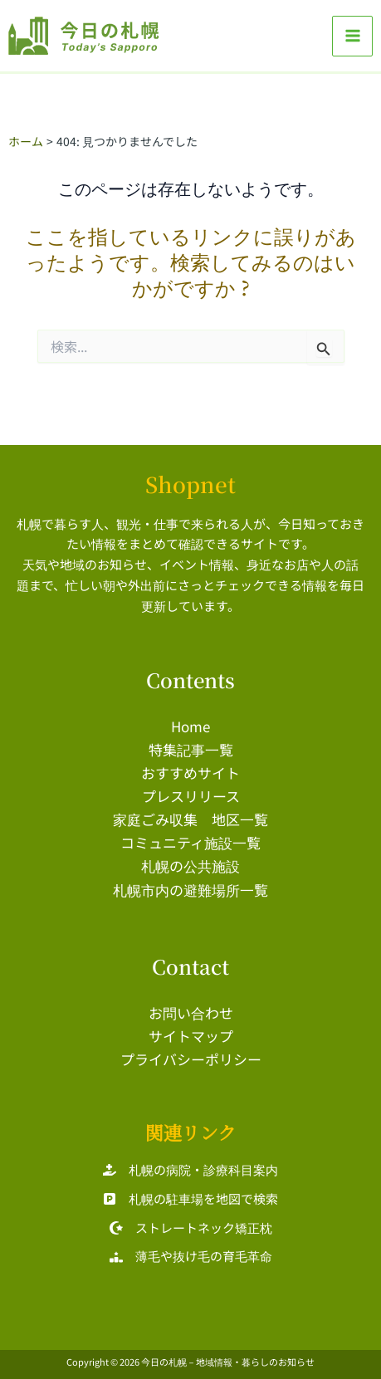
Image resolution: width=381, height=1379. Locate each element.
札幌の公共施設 (190, 865)
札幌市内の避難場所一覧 (190, 889)
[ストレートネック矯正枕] (191, 1228)
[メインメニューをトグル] (352, 36)
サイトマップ (191, 1035)
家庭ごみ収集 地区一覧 (190, 819)
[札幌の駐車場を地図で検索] (190, 1199)
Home (190, 726)
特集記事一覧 (191, 749)
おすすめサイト (190, 772)
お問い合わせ (191, 1012)
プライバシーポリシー (190, 1059)
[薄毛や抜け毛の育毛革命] (191, 1256)
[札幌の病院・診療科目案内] (190, 1170)
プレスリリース (191, 795)
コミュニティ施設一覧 (190, 842)
